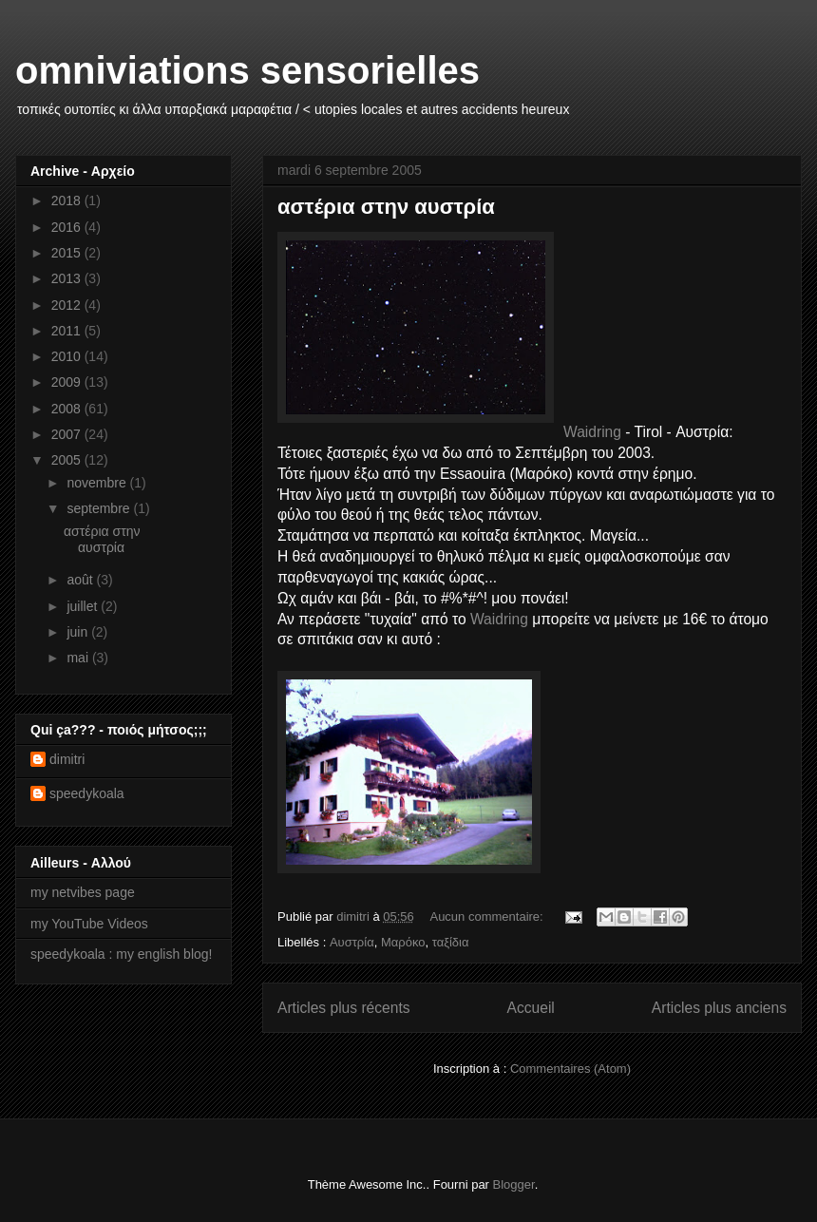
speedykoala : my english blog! (121, 954)
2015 (68, 252)
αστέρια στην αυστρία (386, 207)
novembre (97, 482)
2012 (68, 305)
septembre (99, 508)
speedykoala (86, 793)
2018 (68, 200)
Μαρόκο (403, 942)
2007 (68, 434)
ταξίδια (450, 942)
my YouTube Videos (89, 923)
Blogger (514, 1184)
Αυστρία (352, 942)
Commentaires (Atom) (570, 1068)
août (81, 579)
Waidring (592, 432)
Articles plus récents (343, 1008)
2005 (68, 460)
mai (78, 657)
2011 (68, 330)
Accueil (531, 1008)
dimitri (67, 759)
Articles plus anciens (719, 1008)
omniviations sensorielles (247, 70)
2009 (68, 382)
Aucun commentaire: (487, 916)
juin (78, 632)
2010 (68, 356)
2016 (68, 227)
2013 (68, 278)
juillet (83, 606)
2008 (68, 408)
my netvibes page (82, 892)
